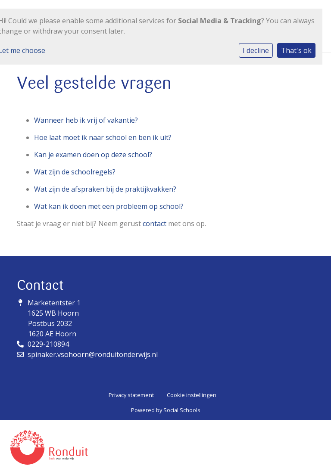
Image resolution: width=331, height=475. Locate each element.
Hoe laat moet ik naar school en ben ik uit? (103, 137)
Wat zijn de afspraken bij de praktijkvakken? (105, 189)
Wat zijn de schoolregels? (75, 172)
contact (154, 223)
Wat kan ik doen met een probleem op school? (109, 206)
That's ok (296, 50)
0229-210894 (48, 344)
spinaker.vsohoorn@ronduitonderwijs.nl (93, 354)
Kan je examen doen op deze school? (93, 154)
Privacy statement (131, 395)
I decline (256, 50)
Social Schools (181, 410)
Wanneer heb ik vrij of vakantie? (86, 120)
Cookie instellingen (191, 395)
